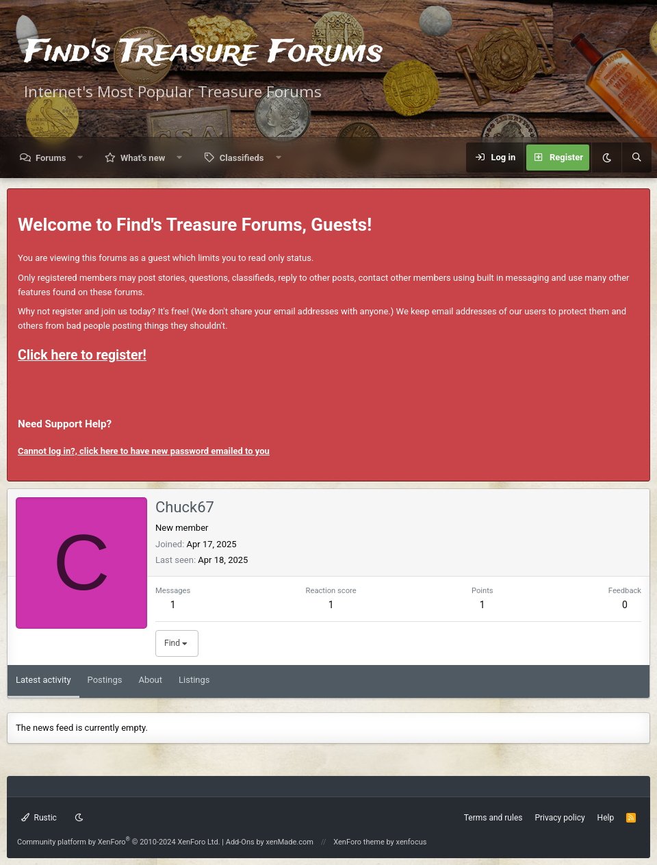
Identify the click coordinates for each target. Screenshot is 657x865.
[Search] (636, 157)
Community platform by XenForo (118, 842)
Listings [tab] (194, 680)
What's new (142, 158)
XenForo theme (359, 842)
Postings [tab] (105, 680)
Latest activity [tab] (43, 680)
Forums (51, 158)
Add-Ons (240, 842)
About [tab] (150, 680)
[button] (80, 158)
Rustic (39, 818)
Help (606, 818)
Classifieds (242, 158)
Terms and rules (493, 818)
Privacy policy (559, 818)
